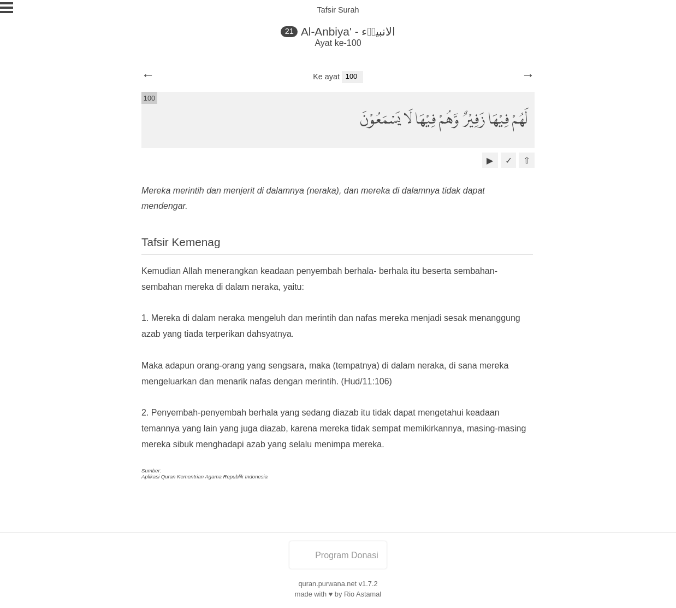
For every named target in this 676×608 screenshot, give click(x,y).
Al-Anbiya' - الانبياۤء (348, 31)
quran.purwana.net (327, 584)
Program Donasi (338, 555)
